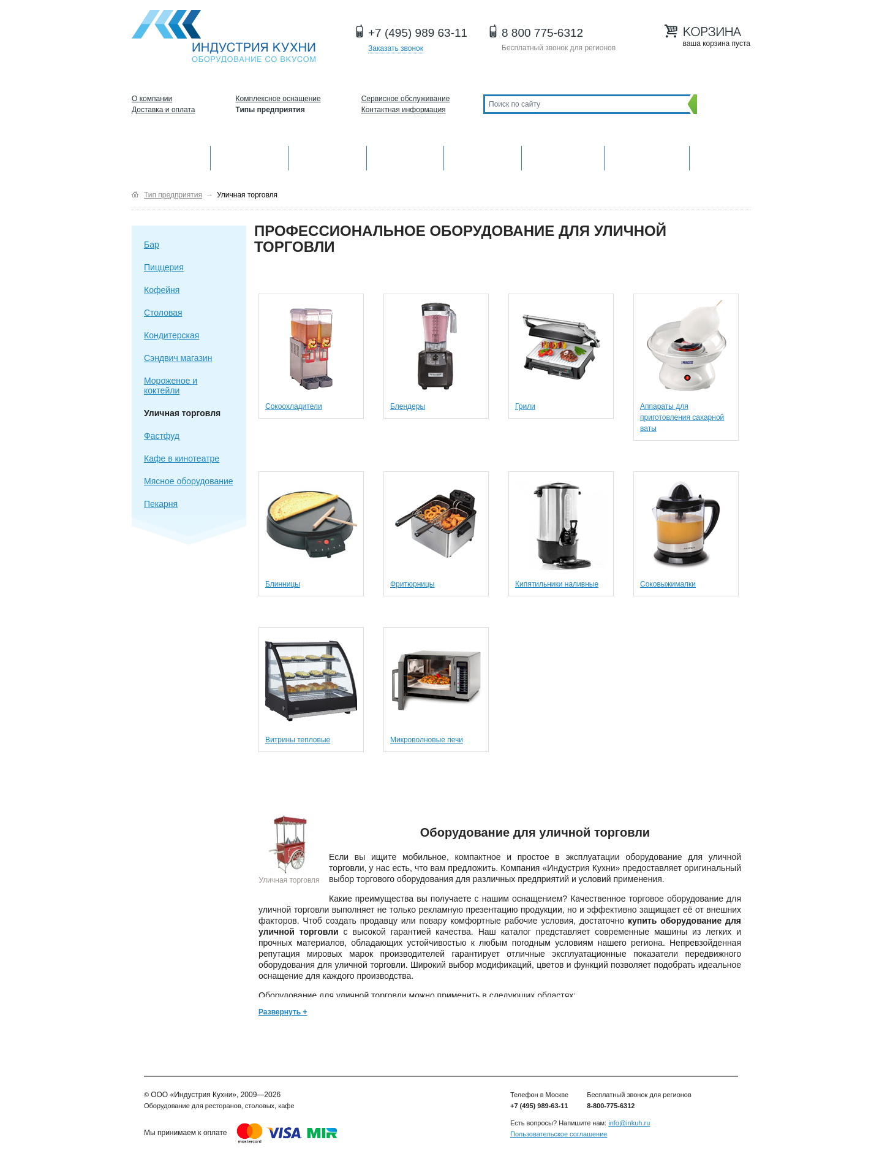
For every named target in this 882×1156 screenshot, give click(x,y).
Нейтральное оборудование (482, 156)
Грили (525, 406)
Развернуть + (282, 1012)
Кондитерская (171, 335)
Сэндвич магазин (178, 358)
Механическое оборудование (249, 156)
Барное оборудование (327, 156)
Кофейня (161, 290)
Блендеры (407, 406)
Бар (151, 244)
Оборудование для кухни (171, 156)
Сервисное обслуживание (405, 98)
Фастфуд (161, 436)
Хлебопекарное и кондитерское (563, 156)
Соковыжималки (668, 584)
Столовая (163, 313)
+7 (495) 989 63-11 (417, 32)
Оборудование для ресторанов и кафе (223, 36)
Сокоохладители (293, 406)
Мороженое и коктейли (170, 385)
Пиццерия (164, 267)
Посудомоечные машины (646, 156)
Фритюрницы (412, 584)
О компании (152, 98)
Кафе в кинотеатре (181, 458)
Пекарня (161, 504)
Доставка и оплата (163, 109)
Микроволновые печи (426, 740)
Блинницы (282, 584)
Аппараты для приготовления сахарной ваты (682, 417)
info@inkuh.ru (629, 1123)
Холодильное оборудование (405, 156)
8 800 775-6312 (542, 32)
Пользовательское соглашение (558, 1134)
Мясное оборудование (188, 481)
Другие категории (720, 156)
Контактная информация (403, 109)
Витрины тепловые (297, 740)
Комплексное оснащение (278, 98)
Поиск (721, 103)
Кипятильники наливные (556, 584)
